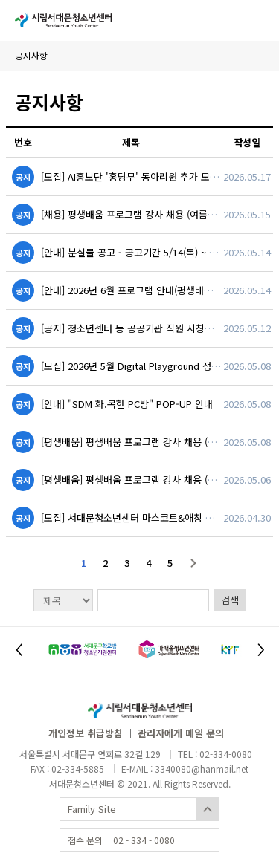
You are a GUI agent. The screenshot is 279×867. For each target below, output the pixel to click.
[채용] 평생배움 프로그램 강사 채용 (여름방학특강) (143, 214)
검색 (230, 600)
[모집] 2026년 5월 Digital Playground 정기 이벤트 (145, 366)
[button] (18, 649)
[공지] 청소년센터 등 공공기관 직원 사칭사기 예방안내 (151, 328)
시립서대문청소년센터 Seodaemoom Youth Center (63, 20)
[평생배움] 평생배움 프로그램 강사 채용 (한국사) (139, 480)
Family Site (92, 809)
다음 (193, 563)
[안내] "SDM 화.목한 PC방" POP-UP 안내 (127, 404)
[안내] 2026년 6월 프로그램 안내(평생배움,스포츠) (143, 290)
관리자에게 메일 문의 (181, 733)
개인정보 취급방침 (85, 733)
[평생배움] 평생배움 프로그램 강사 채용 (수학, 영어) (146, 442)
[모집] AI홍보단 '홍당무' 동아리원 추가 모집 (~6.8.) (145, 176)
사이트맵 (256, 20)
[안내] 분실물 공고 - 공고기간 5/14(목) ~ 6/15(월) (142, 252)
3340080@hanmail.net (201, 768)
